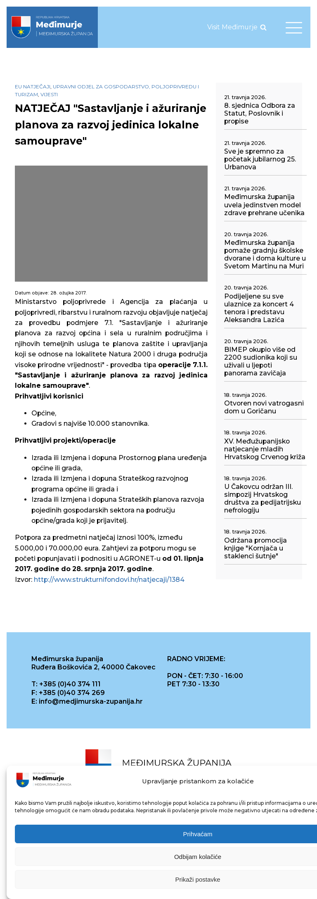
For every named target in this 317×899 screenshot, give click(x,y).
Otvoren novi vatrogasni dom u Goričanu (264, 407)
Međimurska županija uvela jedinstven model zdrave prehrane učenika (264, 204)
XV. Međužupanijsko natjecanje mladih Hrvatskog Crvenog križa (264, 449)
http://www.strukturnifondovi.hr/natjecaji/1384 (109, 580)
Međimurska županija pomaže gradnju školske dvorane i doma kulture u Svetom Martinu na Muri (265, 254)
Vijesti (49, 94)
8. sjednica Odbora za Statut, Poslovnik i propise (259, 113)
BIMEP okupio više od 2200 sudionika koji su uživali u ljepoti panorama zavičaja (260, 361)
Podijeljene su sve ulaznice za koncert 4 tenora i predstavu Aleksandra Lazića (259, 308)
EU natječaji (32, 86)
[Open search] (263, 27)
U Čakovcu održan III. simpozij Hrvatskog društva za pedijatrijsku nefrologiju (262, 498)
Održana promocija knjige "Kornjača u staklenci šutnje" (255, 548)
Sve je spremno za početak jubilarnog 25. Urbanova (260, 159)
